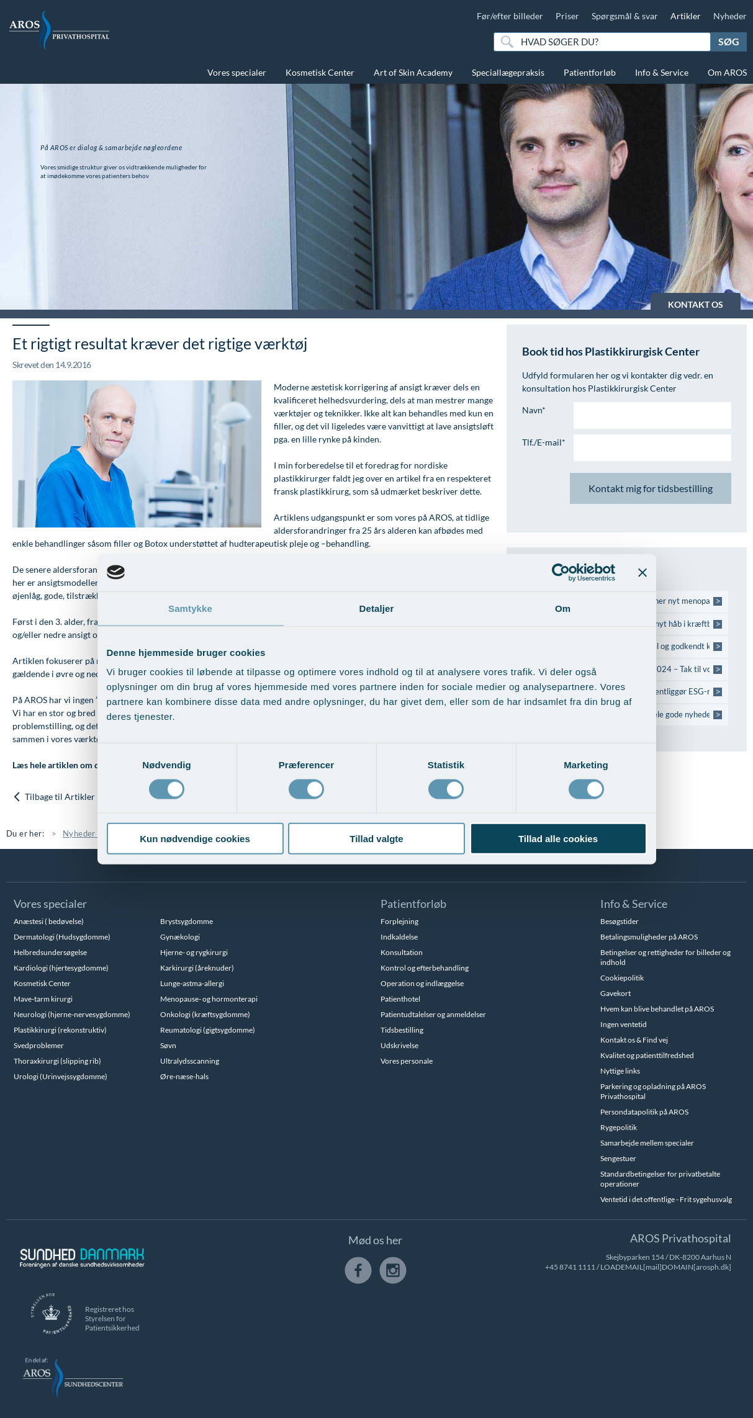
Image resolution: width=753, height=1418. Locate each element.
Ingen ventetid (623, 1024)
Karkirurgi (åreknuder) (197, 967)
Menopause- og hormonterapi (209, 998)
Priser (567, 16)
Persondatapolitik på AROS (644, 1111)
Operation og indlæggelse (422, 983)
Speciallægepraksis (508, 72)
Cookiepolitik (622, 977)
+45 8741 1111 (570, 1267)
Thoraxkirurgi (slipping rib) (57, 1061)
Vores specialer (236, 72)
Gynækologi (180, 936)
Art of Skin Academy (413, 72)
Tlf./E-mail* (544, 442)
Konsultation (402, 952)
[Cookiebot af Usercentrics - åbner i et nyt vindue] (561, 572)
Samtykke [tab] (190, 608)
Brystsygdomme (186, 921)
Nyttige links (620, 1070)
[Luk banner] (642, 572)
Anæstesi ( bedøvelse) (49, 921)
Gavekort (615, 993)
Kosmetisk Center (320, 72)
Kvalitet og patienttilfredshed (647, 1055)
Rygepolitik (618, 1127)
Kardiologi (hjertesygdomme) (61, 967)
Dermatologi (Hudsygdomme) (62, 936)
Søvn (168, 1045)
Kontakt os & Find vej (634, 1039)
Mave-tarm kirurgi (43, 998)
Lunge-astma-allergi (192, 983)
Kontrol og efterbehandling (425, 967)
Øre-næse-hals (184, 1076)
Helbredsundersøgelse (50, 952)
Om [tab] (562, 608)
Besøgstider (619, 921)
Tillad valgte (376, 838)
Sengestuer (618, 1158)
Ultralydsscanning (189, 1061)
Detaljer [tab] (376, 608)
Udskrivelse (399, 1045)
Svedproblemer (39, 1045)
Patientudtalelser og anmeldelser (433, 1014)
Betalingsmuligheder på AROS (649, 936)
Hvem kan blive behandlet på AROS (657, 1008)
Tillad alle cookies (558, 838)
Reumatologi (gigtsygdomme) (207, 1029)
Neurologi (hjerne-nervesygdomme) (72, 1014)
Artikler (685, 16)
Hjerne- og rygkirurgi (194, 952)
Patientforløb (590, 72)
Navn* (534, 410)
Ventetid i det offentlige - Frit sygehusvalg (666, 1199)
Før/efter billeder (510, 16)
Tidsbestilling (402, 1029)
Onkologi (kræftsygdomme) (205, 1014)
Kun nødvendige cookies (195, 838)
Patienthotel (400, 998)
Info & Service (661, 72)
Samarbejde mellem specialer (647, 1142)
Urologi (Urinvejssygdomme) (60, 1076)
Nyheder (730, 16)
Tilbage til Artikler (53, 797)
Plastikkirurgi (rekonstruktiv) (60, 1029)
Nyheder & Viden (95, 833)
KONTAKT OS (695, 304)
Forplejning (399, 921)
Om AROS (727, 72)
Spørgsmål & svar (625, 16)
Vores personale (407, 1061)
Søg (728, 41)
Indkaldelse (399, 936)
